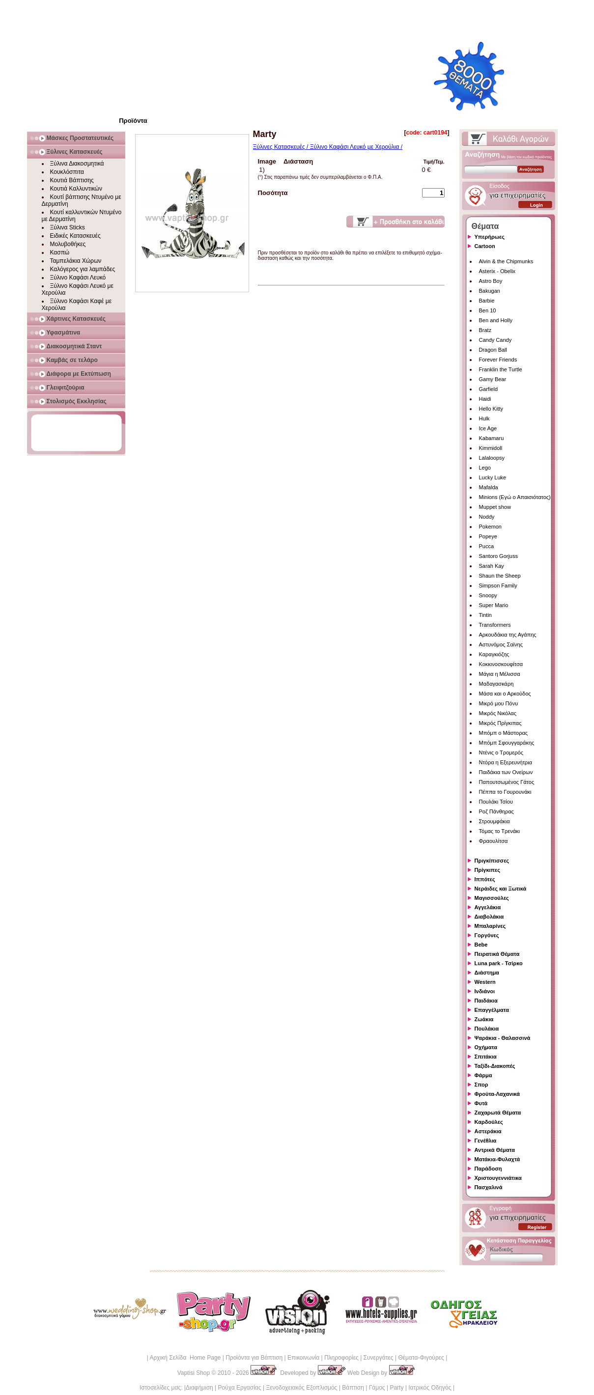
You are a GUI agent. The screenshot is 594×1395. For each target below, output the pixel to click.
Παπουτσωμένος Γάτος (507, 782)
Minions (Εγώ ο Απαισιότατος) (515, 497)
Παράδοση (488, 1169)
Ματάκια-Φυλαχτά (497, 1159)
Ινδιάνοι (485, 991)
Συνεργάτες (379, 1357)
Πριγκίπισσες (492, 861)
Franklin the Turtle (500, 369)
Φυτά (481, 1103)
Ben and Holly (496, 320)
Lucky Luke (493, 477)
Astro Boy (491, 281)
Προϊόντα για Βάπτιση (254, 1357)
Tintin (485, 615)
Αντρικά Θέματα (495, 1150)
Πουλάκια (487, 1029)
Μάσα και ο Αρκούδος (505, 694)
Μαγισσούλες (492, 898)
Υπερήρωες (490, 237)
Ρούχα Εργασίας (239, 1387)
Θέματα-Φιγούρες (421, 1357)
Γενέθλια (486, 1141)
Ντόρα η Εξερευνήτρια (506, 762)
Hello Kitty (491, 409)
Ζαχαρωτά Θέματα (498, 1113)
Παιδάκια (486, 1001)
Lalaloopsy (492, 458)
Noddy (487, 517)
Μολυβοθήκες (68, 244)
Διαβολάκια (489, 917)
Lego (485, 468)
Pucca (486, 546)
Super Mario (494, 605)
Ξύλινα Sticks (67, 227)
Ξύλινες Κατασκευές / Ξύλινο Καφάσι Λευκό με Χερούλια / (328, 146)
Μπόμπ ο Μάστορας (503, 733)
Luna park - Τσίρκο (499, 963)
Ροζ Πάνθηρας (496, 811)
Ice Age (488, 428)
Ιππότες (485, 879)
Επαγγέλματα (492, 1010)
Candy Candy (495, 340)
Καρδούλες (489, 1122)
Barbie (487, 301)
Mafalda (488, 487)
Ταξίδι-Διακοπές (495, 1066)
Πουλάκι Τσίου (496, 802)
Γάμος (377, 1387)
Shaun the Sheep (500, 576)
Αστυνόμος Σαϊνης (501, 644)
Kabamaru (491, 438)
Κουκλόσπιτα (67, 171)
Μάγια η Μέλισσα (499, 674)
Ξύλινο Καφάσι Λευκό (78, 277)
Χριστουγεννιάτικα (498, 1178)
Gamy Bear (493, 379)
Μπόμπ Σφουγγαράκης (507, 743)
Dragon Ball (493, 350)
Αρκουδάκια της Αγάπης (508, 635)
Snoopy (488, 595)
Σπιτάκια (486, 1057)
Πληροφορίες (341, 1357)
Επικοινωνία (303, 1357)
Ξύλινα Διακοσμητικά (77, 163)
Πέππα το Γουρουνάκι (505, 792)
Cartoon (485, 246)
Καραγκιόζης (494, 654)
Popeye (488, 536)
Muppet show (495, 507)
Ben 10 (487, 310)
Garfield (488, 389)
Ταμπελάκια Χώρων (76, 260)
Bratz (485, 330)
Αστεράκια (488, 1131)
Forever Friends (498, 360)
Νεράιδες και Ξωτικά (501, 889)
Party (396, 1387)
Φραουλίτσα (493, 841)
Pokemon (490, 527)
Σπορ (481, 1085)
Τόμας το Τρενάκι (499, 831)
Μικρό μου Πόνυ (498, 703)
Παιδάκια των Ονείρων (506, 772)
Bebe (481, 945)
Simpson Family (498, 585)
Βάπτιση (353, 1387)
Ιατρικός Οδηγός (429, 1387)
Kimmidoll (491, 448)
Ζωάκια (484, 1019)
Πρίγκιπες (487, 870)
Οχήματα (486, 1047)
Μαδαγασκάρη (496, 684)
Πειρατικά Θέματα (497, 954)
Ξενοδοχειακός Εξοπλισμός (301, 1387)
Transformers (495, 625)
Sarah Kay (491, 566)
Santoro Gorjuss (498, 556)
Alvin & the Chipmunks (506, 261)
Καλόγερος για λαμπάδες (82, 269)
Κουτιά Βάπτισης (72, 180)
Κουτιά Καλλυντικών (76, 188)
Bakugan (489, 291)
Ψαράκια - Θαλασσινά (503, 1038)
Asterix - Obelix (497, 271)
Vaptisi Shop (193, 1372)
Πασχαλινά (489, 1187)
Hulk (484, 418)
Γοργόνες (487, 935)
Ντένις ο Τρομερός (501, 752)
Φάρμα (483, 1075)
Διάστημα (487, 973)
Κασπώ (60, 252)
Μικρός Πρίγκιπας (500, 723)
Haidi (485, 399)
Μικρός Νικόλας (498, 713)
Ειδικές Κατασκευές (75, 235)
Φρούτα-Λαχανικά (497, 1094)
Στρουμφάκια (494, 821)
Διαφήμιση (199, 1387)
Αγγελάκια (488, 907)
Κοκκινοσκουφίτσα (501, 664)
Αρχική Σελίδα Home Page (185, 1357)
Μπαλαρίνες (490, 926)
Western (485, 982)
